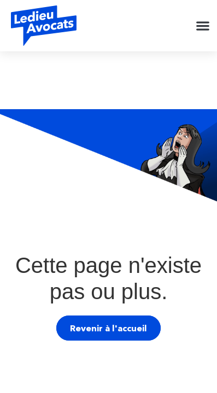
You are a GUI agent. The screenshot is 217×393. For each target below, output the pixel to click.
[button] (202, 26)
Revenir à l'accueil (108, 328)
